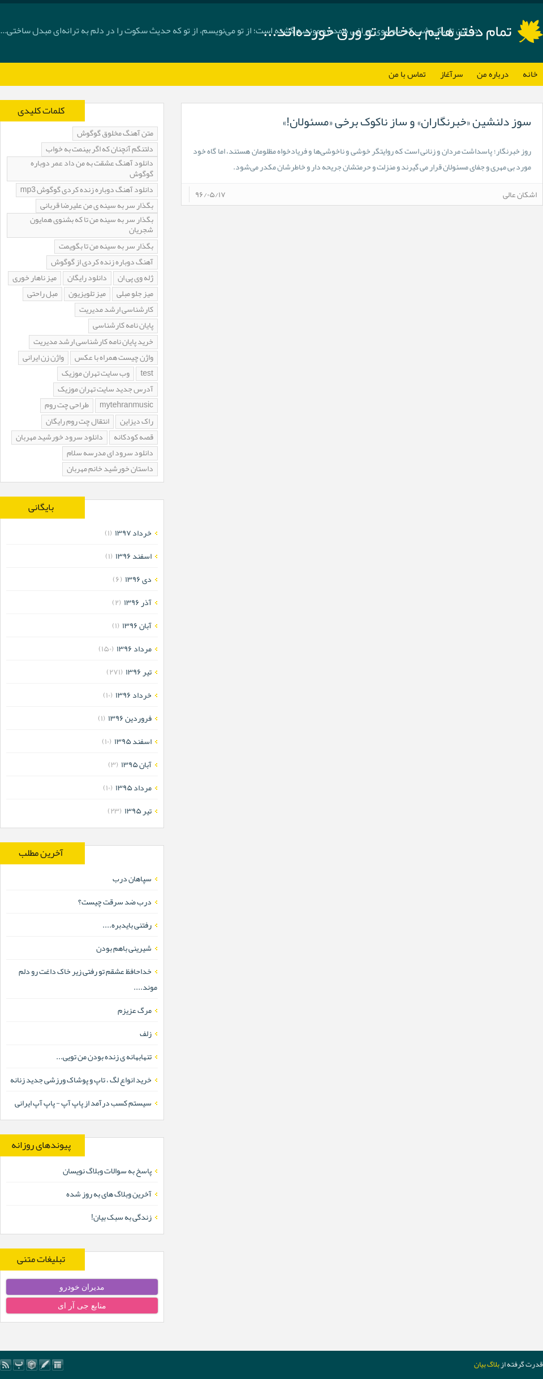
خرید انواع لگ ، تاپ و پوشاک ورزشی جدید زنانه (81, 1079)
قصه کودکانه (133, 437)
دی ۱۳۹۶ (138, 579)
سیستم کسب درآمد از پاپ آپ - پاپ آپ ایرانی (83, 1103)
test (146, 374)
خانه (530, 74)
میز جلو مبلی (135, 294)
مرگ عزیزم (135, 1010)
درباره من (492, 74)
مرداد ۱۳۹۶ (134, 648)
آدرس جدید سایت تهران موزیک (105, 389)
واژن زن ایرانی (43, 358)
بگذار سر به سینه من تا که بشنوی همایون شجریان (91, 225)
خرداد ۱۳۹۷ (133, 533)
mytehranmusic (126, 405)
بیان (480, 1364)
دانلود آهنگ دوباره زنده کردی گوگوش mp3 (86, 190)
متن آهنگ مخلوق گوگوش (115, 134)
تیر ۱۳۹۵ (138, 811)
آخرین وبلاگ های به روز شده (109, 1194)
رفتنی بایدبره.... (127, 925)
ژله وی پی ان (135, 278)
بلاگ (493, 1364)
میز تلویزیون (87, 294)
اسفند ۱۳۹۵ (133, 741)
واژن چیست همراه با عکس (114, 358)
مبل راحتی (42, 294)
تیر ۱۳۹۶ (139, 672)
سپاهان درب (132, 878)
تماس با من (407, 74)
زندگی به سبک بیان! (121, 1217)
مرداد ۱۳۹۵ (133, 787)
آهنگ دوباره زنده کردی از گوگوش (102, 262)
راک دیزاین (136, 422)
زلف (146, 1033)
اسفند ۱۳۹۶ (133, 556)
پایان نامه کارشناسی (123, 326)
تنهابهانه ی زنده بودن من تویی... (104, 1056)
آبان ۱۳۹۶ (137, 625)
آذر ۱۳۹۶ (138, 602)
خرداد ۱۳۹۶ (133, 695)
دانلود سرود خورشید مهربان (59, 437)
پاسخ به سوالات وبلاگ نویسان (107, 1170)
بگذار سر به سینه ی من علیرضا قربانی (96, 206)
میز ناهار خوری (34, 278)
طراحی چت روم (67, 405)
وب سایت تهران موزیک (96, 374)
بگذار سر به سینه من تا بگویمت (106, 247)
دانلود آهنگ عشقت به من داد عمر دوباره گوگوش (92, 168)
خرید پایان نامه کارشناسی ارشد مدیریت (93, 342)
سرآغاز (451, 74)
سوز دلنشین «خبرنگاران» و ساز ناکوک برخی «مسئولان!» (406, 121)
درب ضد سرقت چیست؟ (115, 902)
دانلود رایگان (87, 278)
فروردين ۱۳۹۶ (130, 718)
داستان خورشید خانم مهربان (110, 469)
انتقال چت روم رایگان (77, 422)
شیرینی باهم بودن (124, 948)
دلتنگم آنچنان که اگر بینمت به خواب (99, 149)
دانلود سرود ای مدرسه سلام (110, 453)
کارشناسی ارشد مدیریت (116, 310)
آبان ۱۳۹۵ (136, 764)
